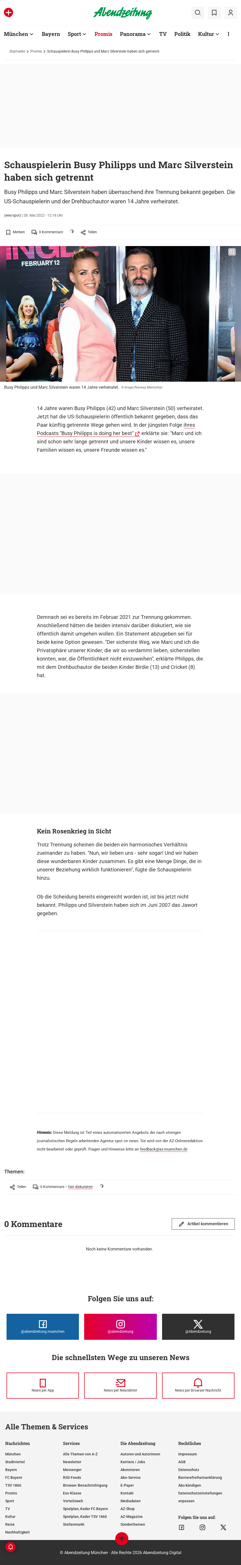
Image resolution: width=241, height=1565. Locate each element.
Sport (9, 1501)
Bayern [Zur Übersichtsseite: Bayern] (51, 33)
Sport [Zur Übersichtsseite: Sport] (74, 33)
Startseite (17, 51)
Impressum (187, 1454)
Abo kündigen (189, 1485)
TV (7, 1509)
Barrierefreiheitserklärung (200, 1477)
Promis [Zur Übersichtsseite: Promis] (103, 33)
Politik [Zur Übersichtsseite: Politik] (182, 33)
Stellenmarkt (73, 1524)
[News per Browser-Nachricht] (198, 1386)
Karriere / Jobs (133, 1462)
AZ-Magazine (132, 1516)
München (13, 1454)
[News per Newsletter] (120, 1386)
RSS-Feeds (72, 1477)
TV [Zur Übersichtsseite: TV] (163, 33)
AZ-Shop (128, 1509)
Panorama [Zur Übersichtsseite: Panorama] (133, 33)
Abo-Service (131, 1477)
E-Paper (127, 1485)
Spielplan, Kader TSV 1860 (85, 1516)
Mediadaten (131, 1501)
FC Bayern (13, 1477)
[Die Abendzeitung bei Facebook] (43, 1327)
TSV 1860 (13, 1485)
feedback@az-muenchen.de (163, 1149)
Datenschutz (188, 1470)
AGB (182, 1462)
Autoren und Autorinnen (140, 1454)
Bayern (11, 1470)
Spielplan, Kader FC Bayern (85, 1509)
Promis (36, 51)
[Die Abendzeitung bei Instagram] (120, 1327)
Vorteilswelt (73, 1501)
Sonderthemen (133, 1524)
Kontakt (127, 1493)
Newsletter (72, 1462)
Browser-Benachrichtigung (85, 1485)
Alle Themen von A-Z (80, 1454)
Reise (10, 1524)
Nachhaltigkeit (17, 1532)
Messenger (72, 1470)
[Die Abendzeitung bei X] (198, 1327)
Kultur (10, 1516)
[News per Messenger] (43, 1386)
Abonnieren (130, 1470)
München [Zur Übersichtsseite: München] (16, 33)
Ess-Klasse (72, 1493)
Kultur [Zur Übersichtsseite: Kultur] (206, 33)
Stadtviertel (15, 1462)
